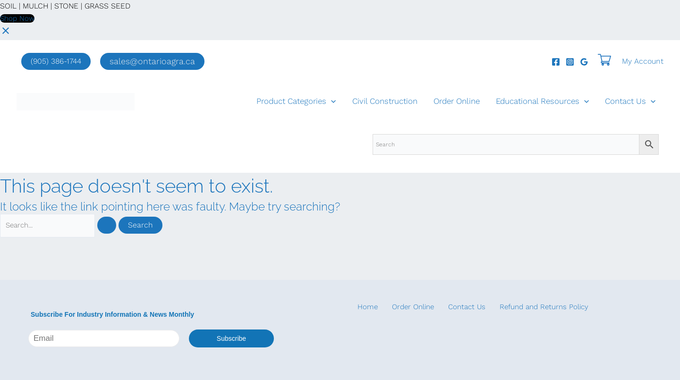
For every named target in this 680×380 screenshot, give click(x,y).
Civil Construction (384, 101)
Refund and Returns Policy (528, 307)
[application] (331, 101)
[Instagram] (570, 62)
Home (362, 307)
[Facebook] (556, 62)
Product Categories (296, 101)
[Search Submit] (114, 226)
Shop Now (18, 18)
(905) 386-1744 (56, 61)
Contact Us (630, 101)
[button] (152, 61)
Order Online (457, 101)
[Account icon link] (642, 61)
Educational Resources (542, 101)
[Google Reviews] (584, 62)
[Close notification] (5, 33)
